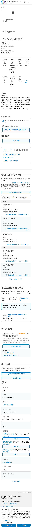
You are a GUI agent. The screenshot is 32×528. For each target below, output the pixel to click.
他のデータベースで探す (10, 161)
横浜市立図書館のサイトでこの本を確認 (17, 275)
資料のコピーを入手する (8, 506)
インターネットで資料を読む (9, 504)
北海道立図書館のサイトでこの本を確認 (17, 215)
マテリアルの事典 (7, 405)
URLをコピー (10, 150)
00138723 (6, 444)
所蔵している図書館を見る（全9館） (16, 130)
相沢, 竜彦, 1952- (7, 442)
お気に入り (5, 150)
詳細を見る (7, 520)
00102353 (5, 452)
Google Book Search (11, 355)
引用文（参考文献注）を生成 (11, 154)
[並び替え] (8, 197)
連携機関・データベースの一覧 (20, 183)
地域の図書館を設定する (19, 192)
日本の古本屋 (9, 353)
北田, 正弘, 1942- (7, 450)
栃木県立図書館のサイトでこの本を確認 (17, 261)
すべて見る (26, 82)
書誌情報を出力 (8, 157)
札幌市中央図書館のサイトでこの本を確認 (17, 229)
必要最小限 (9, 525)
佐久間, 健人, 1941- (8, 434)
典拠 (16, 439)
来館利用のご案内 (25, 299)
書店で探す (16, 141)
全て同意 (24, 525)
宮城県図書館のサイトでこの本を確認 (18, 244)
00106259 (5, 436)
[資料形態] (21, 197)
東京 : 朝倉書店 (7, 462)
